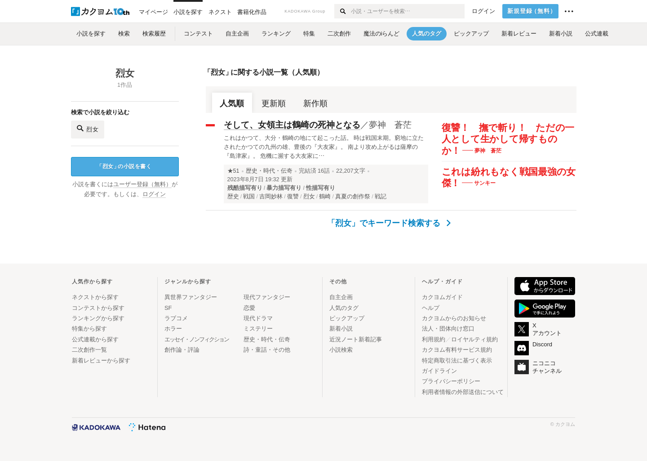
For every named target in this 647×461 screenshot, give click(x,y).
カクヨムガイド (442, 297)
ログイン (483, 11)
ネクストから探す (95, 297)
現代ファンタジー (267, 297)
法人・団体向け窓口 (448, 328)
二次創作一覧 (89, 349)
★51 (233, 171)
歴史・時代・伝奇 (269, 171)
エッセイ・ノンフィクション (196, 339)
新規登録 (531, 11)
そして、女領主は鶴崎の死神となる (292, 125)
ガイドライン (439, 370)
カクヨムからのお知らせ (454, 318)
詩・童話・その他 (267, 349)
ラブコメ (176, 318)
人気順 (232, 103)
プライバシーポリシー (451, 381)
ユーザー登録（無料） (142, 184)
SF (168, 307)
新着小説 (341, 328)
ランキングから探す (98, 318)
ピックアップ (346, 318)
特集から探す (89, 328)
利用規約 (433, 339)
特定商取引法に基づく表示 (457, 360)
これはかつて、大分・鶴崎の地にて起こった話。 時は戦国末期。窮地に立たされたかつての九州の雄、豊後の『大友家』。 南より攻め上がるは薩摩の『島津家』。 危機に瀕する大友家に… (324, 146)
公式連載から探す (95, 339)
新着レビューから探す (101, 360)
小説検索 (341, 349)
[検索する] (342, 11)
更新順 (273, 103)
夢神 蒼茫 (390, 125)
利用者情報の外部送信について (463, 392)
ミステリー (258, 328)
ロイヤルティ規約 (474, 339)
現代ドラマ (258, 318)
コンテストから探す (98, 307)
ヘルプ (430, 307)
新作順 (315, 103)
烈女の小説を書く (124, 166)
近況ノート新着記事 (355, 339)
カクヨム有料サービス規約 (457, 349)
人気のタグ (344, 307)
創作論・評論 (181, 349)
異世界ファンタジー (190, 297)
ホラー (173, 328)
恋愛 (249, 307)
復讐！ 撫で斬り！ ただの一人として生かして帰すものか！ (508, 139)
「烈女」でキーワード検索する (389, 223)
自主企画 (341, 297)
